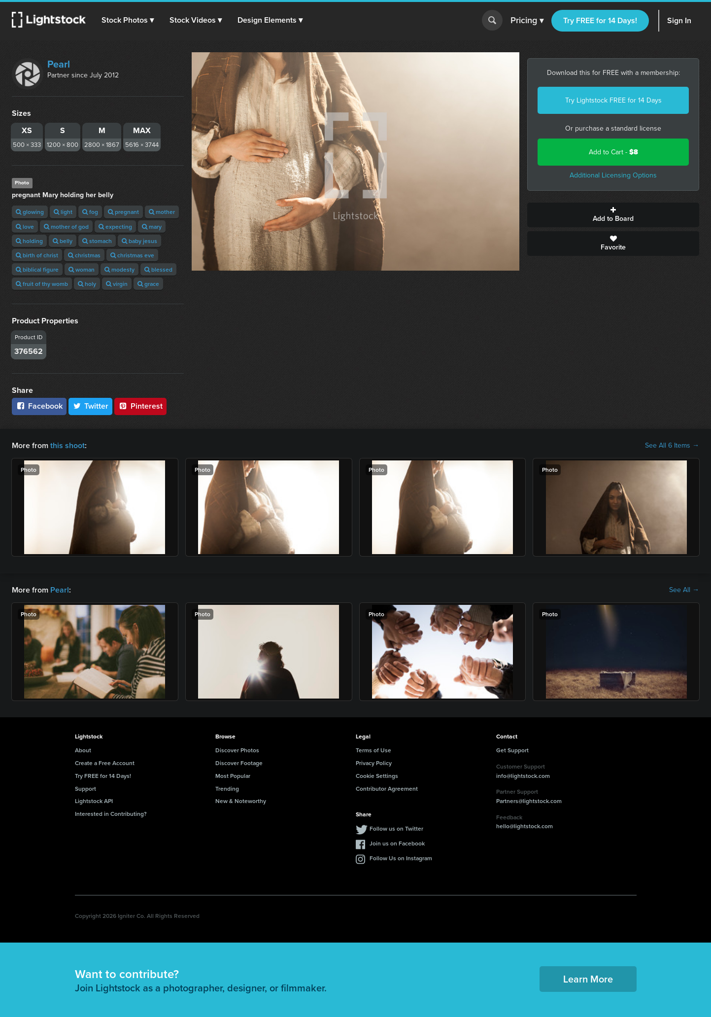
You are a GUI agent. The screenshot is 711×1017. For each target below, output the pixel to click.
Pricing (526, 21)
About (83, 750)
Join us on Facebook (397, 843)
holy (87, 284)
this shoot (67, 445)
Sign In (679, 20)
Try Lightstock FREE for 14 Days (613, 100)
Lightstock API (94, 801)
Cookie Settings (377, 776)
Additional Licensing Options (613, 175)
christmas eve (132, 255)
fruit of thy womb (42, 284)
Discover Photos (237, 750)
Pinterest (140, 406)
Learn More (588, 979)
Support (85, 788)
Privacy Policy (374, 763)
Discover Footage (239, 763)
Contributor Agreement (387, 788)
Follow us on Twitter (396, 828)
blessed (158, 269)
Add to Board (613, 215)
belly (62, 241)
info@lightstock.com (523, 776)
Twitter (90, 406)
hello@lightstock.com (524, 826)
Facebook (39, 406)
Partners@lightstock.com (529, 801)
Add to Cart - (613, 152)
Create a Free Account (105, 763)
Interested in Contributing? (111, 813)
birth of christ (37, 255)
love (25, 226)
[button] (128, 20)
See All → (684, 590)
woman (81, 269)
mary (152, 226)
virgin (117, 284)
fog (90, 212)
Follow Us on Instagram (401, 858)
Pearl (58, 64)
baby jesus (139, 241)
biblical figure (37, 269)
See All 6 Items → (672, 446)
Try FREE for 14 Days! (600, 20)
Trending (227, 788)
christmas (84, 255)
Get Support (512, 750)
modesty (119, 269)
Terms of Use (373, 750)
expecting (115, 226)
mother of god (66, 226)
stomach (97, 241)
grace (148, 284)
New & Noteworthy (240, 801)
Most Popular (232, 776)
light (63, 212)
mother (162, 212)
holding (29, 241)
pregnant (123, 212)
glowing (30, 212)
